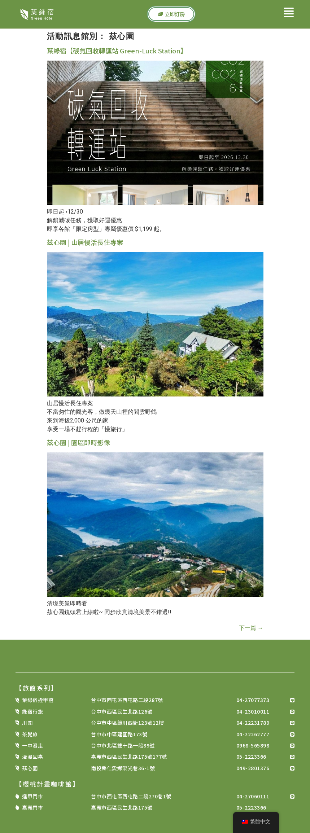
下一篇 (251, 627)
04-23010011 (253, 711)
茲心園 (30, 768)
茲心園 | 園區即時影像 (78, 442)
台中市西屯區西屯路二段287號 (127, 699)
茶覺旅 (30, 734)
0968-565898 (253, 745)
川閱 (27, 722)
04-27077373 (253, 699)
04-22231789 (253, 722)
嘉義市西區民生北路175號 (122, 807)
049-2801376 (253, 768)
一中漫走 (32, 745)
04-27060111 (253, 796)
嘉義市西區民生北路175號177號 (129, 756)
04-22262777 (253, 734)
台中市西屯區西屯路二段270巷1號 (131, 796)
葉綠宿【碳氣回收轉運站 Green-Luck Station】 (117, 50)
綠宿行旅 (32, 711)
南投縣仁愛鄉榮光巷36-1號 (123, 768)
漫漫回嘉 (32, 756)
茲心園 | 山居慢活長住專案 (85, 242)
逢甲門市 (32, 796)
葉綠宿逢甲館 (37, 699)
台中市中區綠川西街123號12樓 (127, 722)
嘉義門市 (32, 807)
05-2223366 (251, 756)
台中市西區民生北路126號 (122, 711)
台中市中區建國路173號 (119, 734)
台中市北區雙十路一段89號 (123, 745)
